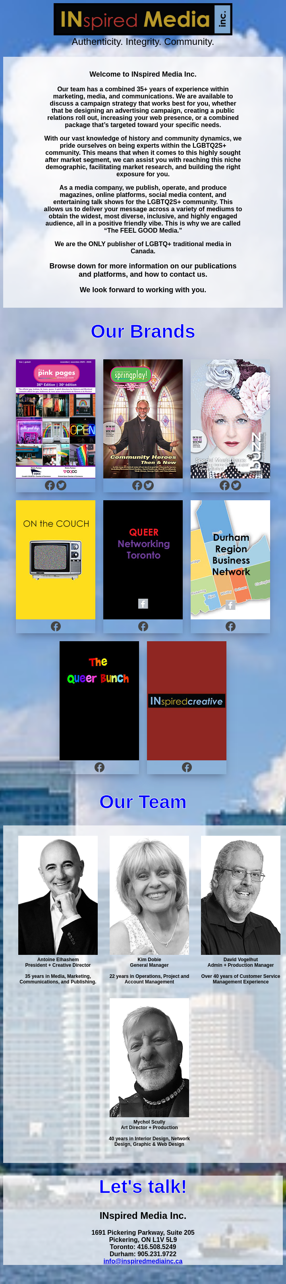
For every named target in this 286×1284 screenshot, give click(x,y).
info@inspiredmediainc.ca (143, 1261)
